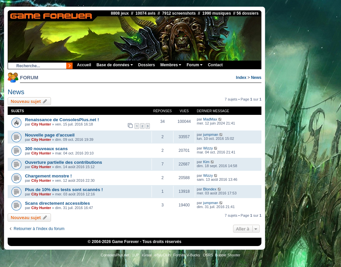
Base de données (115, 65)
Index (241, 77)
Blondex (209, 189)
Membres (170, 65)
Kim (206, 162)
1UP (135, 255)
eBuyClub (162, 255)
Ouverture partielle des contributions (63, 162)
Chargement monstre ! (48, 175)
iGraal (147, 255)
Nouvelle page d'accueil (50, 135)
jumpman (210, 134)
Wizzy (208, 148)
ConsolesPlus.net (115, 255)
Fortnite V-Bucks (186, 255)
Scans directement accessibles (57, 203)
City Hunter (41, 124)
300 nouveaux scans (46, 148)
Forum (194, 65)
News (256, 77)
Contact (215, 65)
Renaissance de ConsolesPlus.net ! (62, 119)
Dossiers (146, 65)
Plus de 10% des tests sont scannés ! (64, 189)
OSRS (208, 255)
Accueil (84, 65)
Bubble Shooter (227, 255)
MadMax (210, 119)
